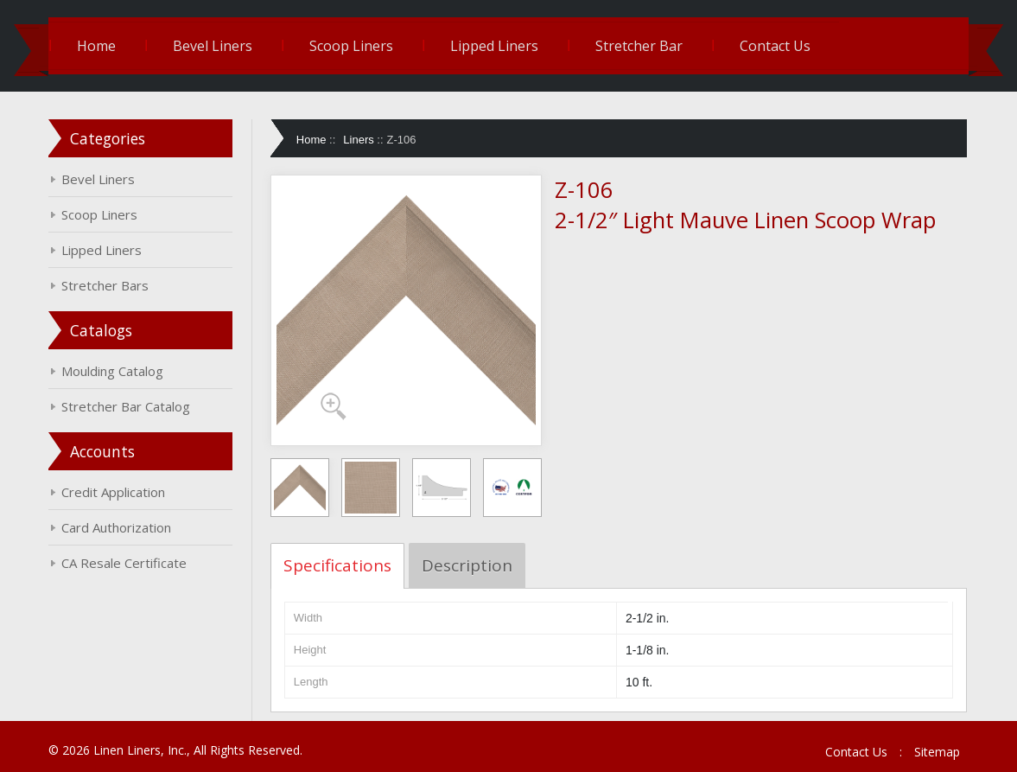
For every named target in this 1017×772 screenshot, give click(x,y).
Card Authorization (119, 527)
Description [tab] (468, 565)
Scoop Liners (354, 45)
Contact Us (777, 45)
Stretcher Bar (641, 45)
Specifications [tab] (338, 565)
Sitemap (934, 751)
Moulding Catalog (115, 371)
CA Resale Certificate (126, 562)
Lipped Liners (497, 45)
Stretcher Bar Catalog (128, 406)
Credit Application (116, 492)
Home (98, 45)
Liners (360, 139)
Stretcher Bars (107, 285)
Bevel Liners (215, 45)
